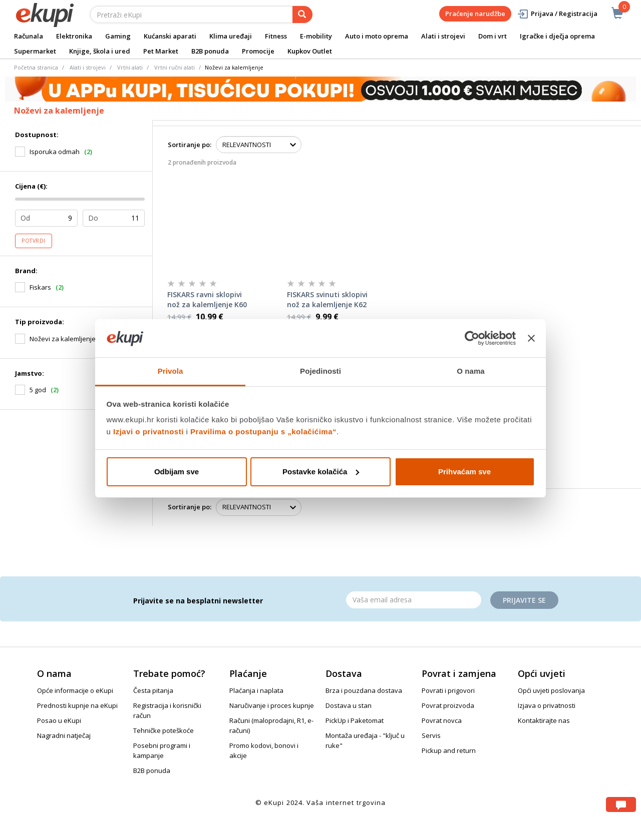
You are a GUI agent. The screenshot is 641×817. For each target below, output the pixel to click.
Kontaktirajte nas (544, 720)
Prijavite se (524, 600)
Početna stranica (36, 67)
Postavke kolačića (320, 471)
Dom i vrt (492, 36)
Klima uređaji (230, 36)
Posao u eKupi (59, 720)
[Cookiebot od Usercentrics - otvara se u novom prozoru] (472, 338)
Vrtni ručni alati (174, 67)
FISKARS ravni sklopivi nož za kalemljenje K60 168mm (207, 300)
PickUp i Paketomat (355, 720)
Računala (28, 36)
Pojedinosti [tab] (320, 371)
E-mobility (316, 36)
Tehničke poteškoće (163, 730)
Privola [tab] (170, 371)
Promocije (258, 51)
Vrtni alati (130, 67)
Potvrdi (34, 240)
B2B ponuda (210, 51)
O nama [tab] (471, 371)
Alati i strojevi (443, 36)
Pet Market (160, 51)
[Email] (413, 599)
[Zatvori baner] (531, 338)
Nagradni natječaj (64, 735)
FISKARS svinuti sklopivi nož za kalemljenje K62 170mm (327, 300)
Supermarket (35, 51)
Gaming (118, 36)
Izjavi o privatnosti (148, 431)
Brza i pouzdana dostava (364, 690)
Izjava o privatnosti (546, 705)
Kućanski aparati (170, 36)
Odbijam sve (176, 471)
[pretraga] (302, 14)
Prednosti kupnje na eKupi (77, 705)
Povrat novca (442, 720)
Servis (431, 735)
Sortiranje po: (189, 144)
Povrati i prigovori (448, 690)
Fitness (276, 36)
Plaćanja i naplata (256, 690)
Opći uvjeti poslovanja (551, 690)
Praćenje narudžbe (475, 13)
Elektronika (74, 36)
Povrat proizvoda (448, 705)
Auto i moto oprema (376, 36)
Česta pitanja (153, 690)
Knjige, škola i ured (99, 51)
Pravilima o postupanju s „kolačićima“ (263, 431)
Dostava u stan (349, 705)
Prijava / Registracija (557, 14)
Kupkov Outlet (309, 51)
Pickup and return (449, 750)
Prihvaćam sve (464, 471)
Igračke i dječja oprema (557, 36)
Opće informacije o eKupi (75, 690)
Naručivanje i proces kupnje (271, 705)
